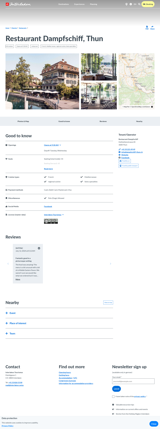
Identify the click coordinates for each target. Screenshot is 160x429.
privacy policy (140, 396)
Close (153, 424)
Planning (93, 4)
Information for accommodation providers (76, 383)
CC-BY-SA (76, 108)
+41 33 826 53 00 (15, 382)
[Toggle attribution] (152, 106)
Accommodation (65, 378)
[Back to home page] (18, 4)
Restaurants (22, 28)
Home (7, 28)
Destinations (63, 4)
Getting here (64, 375)
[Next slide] (110, 264)
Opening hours (65, 372)
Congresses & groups (67, 381)
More (18, 279)
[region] (136, 81)
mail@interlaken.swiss (15, 385)
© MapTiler (126, 107)
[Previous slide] (8, 264)
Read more (48, 169)
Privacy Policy (7, 426)
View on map (108, 302)
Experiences (79, 4)
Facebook (48, 206)
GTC (75, 378)
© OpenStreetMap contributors (140, 107)
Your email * (117, 377)
